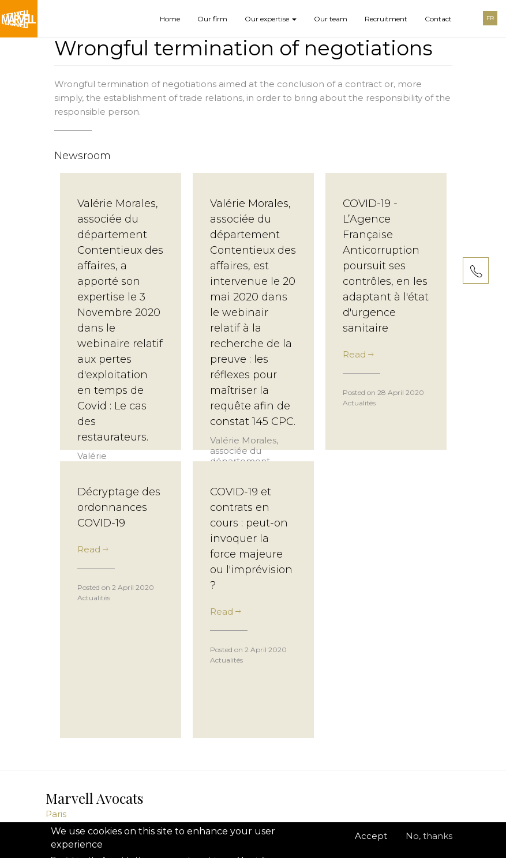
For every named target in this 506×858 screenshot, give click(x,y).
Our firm (212, 18)
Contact (438, 18)
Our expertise (271, 18)
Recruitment (386, 18)
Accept (371, 842)
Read (358, 354)
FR (490, 18)
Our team (330, 18)
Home (170, 18)
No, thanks (429, 842)
